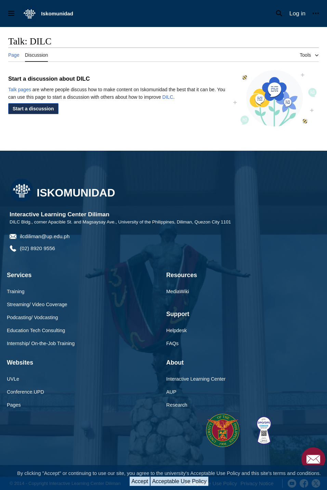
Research (176, 405)
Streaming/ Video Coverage (37, 304)
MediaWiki (177, 291)
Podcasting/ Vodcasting (32, 317)
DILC (167, 97)
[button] (33, 108)
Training (15, 291)
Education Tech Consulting (36, 330)
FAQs (172, 343)
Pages (14, 405)
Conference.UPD (25, 392)
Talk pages (19, 89)
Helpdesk (176, 330)
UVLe (13, 379)
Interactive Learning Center (196, 379)
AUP (171, 392)
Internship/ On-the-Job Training (41, 343)
